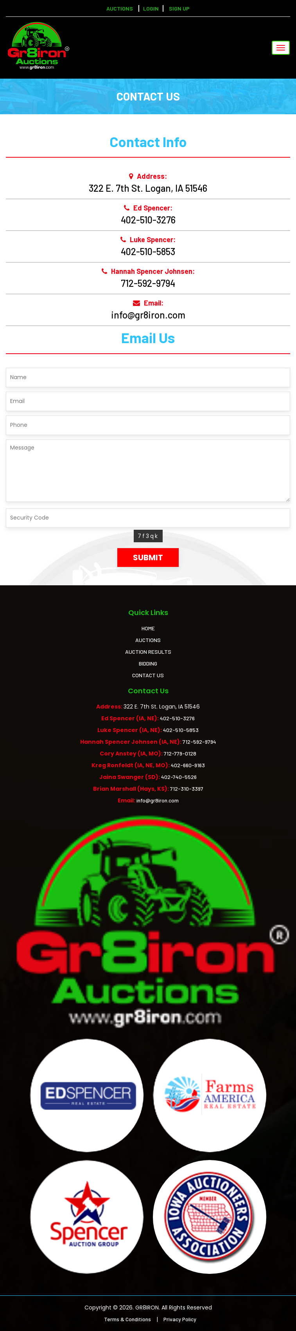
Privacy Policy (179, 1319)
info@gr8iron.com (148, 314)
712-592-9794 (148, 283)
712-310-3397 (186, 788)
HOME (148, 628)
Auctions (119, 8)
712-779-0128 (180, 753)
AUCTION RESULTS (148, 651)
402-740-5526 (179, 776)
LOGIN (151, 8)
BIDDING (148, 663)
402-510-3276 (148, 219)
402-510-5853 (148, 251)
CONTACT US (148, 675)
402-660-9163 (188, 765)
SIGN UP (179, 8)
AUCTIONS (148, 640)
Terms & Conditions (127, 1319)
